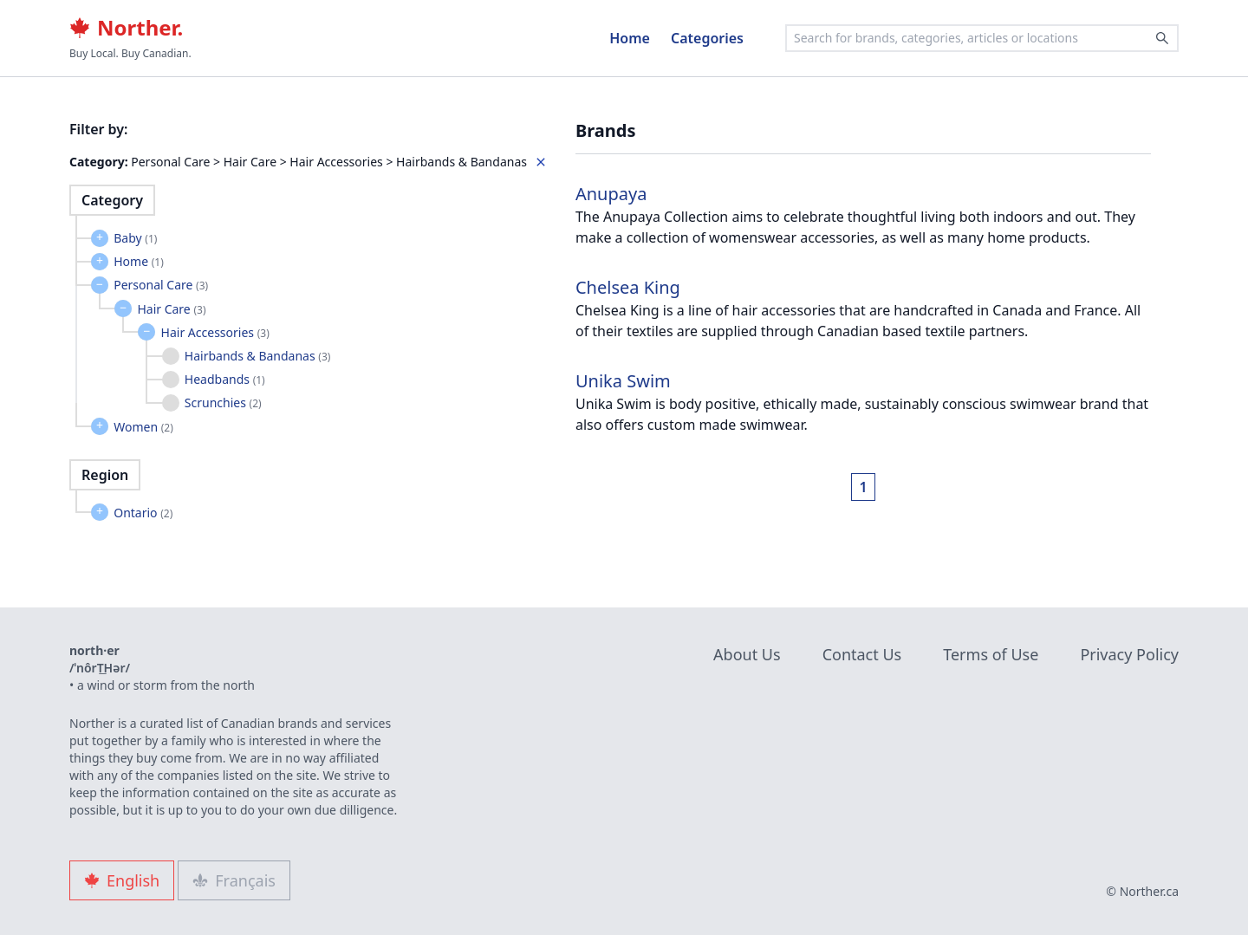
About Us (747, 654)
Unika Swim (623, 381)
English (121, 880)
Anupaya (611, 193)
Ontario (143, 512)
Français (234, 880)
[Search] (1162, 38)
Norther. (126, 28)
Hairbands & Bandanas (258, 355)
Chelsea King (627, 287)
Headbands (225, 379)
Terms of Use (990, 654)
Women (143, 427)
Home (629, 38)
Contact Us (862, 654)
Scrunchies (223, 402)
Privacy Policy (1129, 654)
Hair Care (171, 309)
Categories (707, 38)
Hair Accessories (215, 332)
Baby (135, 238)
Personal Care (161, 284)
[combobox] (982, 38)
